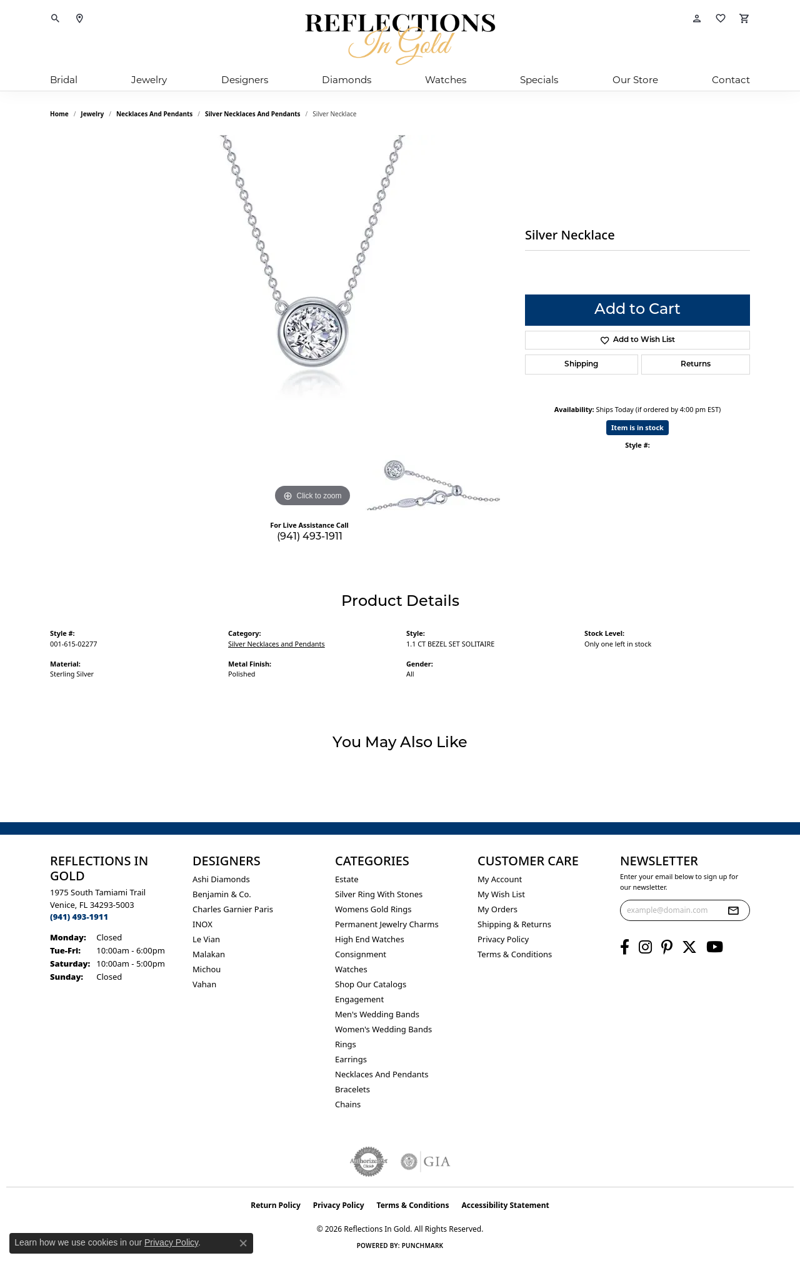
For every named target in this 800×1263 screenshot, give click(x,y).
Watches (445, 80)
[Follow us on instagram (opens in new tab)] (645, 947)
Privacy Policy (503, 939)
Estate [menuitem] (346, 879)
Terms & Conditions (515, 954)
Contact (731, 80)
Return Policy (276, 1205)
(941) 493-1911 (309, 537)
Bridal (64, 80)
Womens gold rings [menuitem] (373, 909)
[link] (79, 18)
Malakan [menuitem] (208, 954)
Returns (696, 364)
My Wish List (501, 894)
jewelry (92, 113)
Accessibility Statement (505, 1205)
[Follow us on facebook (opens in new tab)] (624, 947)
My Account (500, 879)
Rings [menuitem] (345, 1044)
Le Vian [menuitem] (206, 939)
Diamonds (346, 80)
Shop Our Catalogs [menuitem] (370, 984)
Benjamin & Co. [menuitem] (221, 894)
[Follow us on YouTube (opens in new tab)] (714, 947)
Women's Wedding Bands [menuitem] (383, 1029)
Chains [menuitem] (348, 1104)
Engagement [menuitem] (359, 999)
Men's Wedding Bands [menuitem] (377, 1014)
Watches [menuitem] (351, 969)
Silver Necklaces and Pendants (253, 113)
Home (59, 113)
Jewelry (149, 80)
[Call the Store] (79, 916)
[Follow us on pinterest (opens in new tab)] (666, 947)
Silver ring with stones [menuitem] (378, 894)
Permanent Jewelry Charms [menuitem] (387, 924)
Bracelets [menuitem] (352, 1089)
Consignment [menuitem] (360, 954)
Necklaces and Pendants (154, 113)
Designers (244, 80)
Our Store (635, 80)
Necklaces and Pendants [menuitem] (381, 1074)
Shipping (581, 364)
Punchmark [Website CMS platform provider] (423, 1245)
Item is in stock (637, 427)
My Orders (498, 909)
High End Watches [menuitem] (369, 939)
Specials (539, 80)
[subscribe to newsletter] (733, 910)
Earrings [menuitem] (351, 1059)
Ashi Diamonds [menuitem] (221, 879)
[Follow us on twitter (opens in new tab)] (689, 947)
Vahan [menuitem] (204, 984)
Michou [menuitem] (206, 969)
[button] (55, 18)
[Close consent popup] (243, 1243)
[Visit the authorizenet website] (368, 1161)
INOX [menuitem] (202, 924)
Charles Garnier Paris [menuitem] (232, 909)
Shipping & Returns (514, 924)
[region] (312, 322)
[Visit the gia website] (426, 1161)
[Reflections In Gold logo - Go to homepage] (400, 39)
